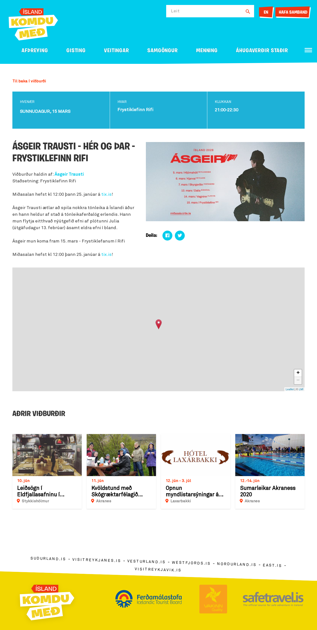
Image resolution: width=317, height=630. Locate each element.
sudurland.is (48, 558)
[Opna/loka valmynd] (308, 50)
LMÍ (301, 389)
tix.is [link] (106, 194)
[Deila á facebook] (167, 236)
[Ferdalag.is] (33, 23)
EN (266, 12)
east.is (272, 565)
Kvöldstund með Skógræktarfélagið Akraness (114, 492)
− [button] (298, 380)
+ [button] (298, 373)
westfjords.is (191, 562)
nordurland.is (237, 564)
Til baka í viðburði (29, 81)
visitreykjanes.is (96, 560)
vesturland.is (146, 561)
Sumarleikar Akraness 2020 (267, 492)
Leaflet (290, 389)
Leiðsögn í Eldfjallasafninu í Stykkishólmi (38, 492)
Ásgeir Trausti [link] (69, 174)
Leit (175, 11)
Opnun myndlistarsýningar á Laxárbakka (192, 492)
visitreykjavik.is (158, 569)
